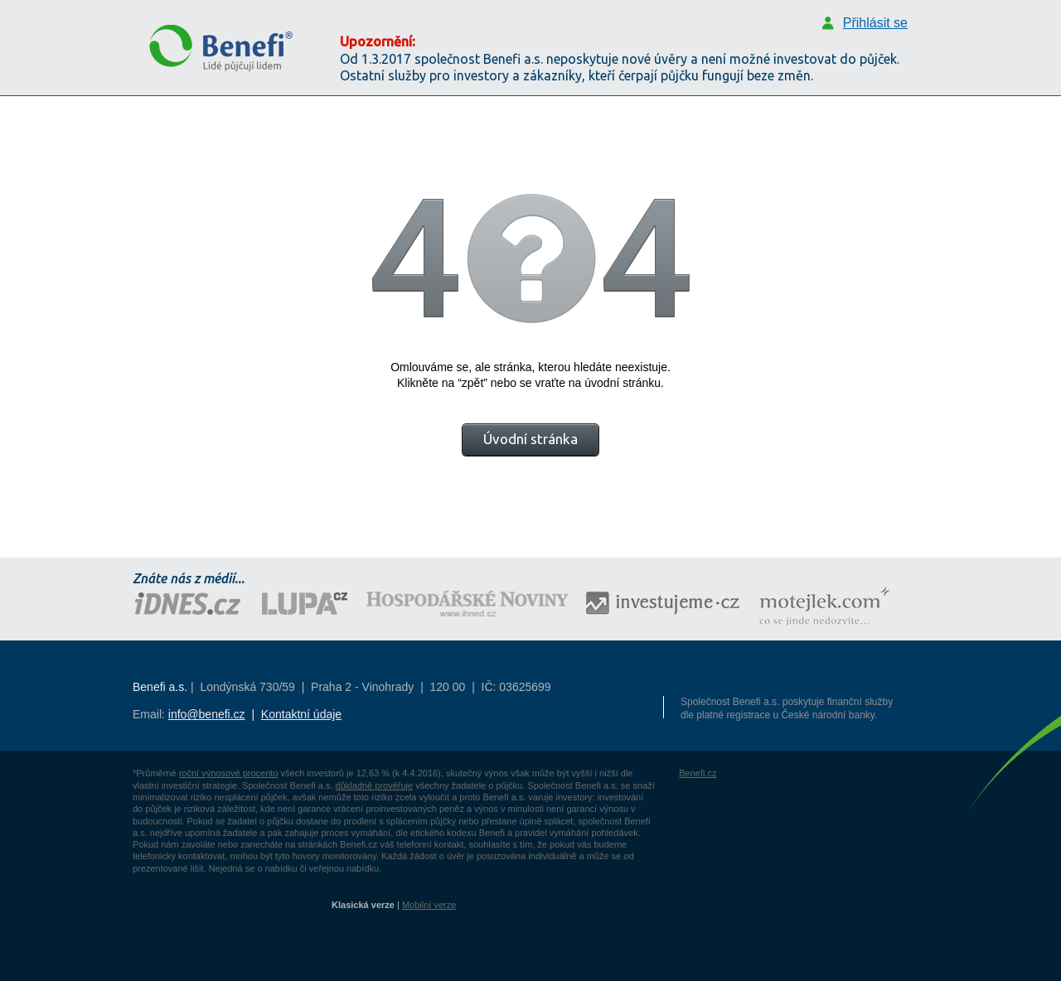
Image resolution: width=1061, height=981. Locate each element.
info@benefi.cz (206, 714)
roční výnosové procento (229, 773)
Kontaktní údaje (301, 714)
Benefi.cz (697, 773)
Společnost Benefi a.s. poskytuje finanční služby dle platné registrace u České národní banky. (787, 708)
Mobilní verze (429, 905)
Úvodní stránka (530, 439)
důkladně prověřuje (375, 785)
